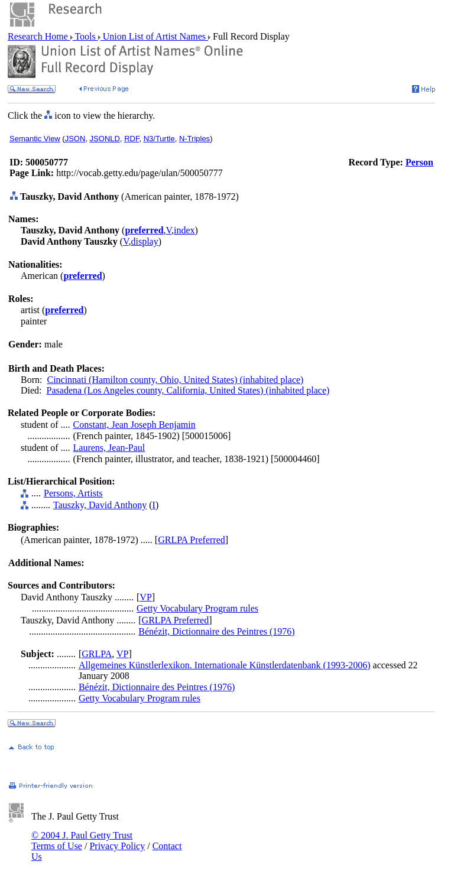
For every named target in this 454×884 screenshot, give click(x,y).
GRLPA (97, 654)
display (144, 241)
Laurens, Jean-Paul (109, 448)
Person (419, 162)
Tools (85, 36)
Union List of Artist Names (154, 36)
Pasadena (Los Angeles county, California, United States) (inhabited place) (188, 390)
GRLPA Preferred (191, 540)
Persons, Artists (73, 493)
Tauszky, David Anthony (100, 505)
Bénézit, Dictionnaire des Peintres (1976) (216, 631)
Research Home (39, 36)
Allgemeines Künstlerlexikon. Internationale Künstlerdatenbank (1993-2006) (225, 665)
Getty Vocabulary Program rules (197, 608)
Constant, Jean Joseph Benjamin (134, 425)
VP (145, 597)
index (184, 230)
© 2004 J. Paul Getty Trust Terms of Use (81, 840)
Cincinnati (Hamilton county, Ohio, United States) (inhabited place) (175, 380)
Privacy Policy (117, 846)
